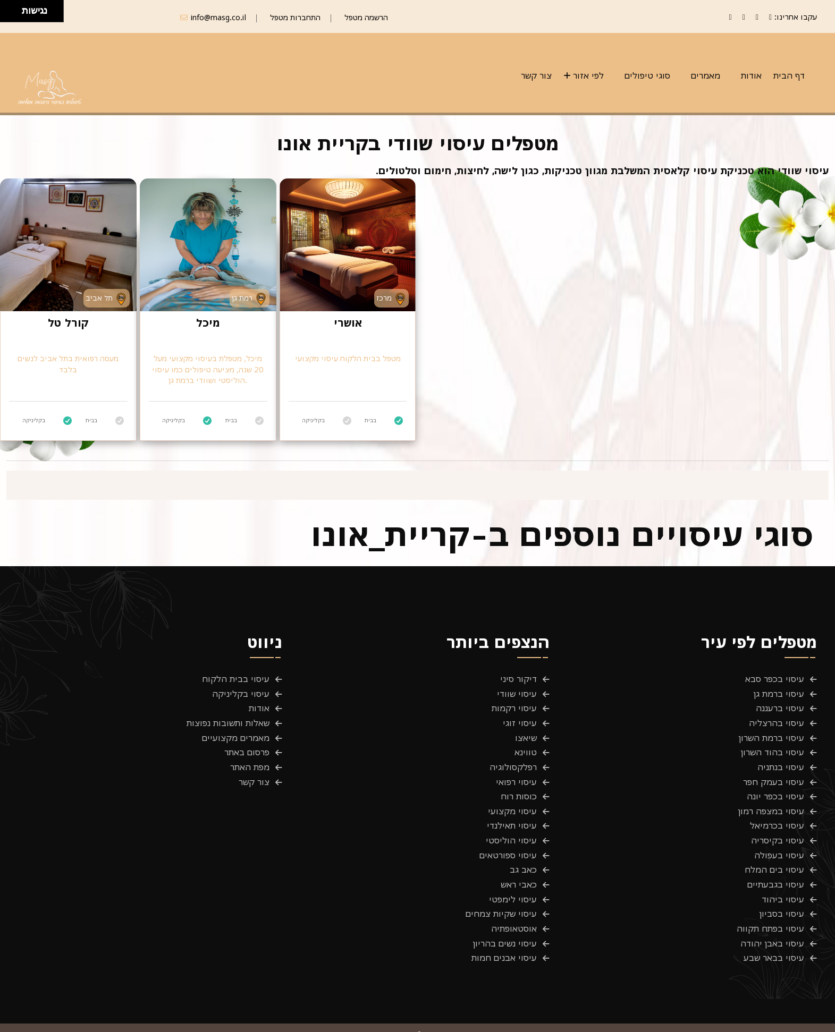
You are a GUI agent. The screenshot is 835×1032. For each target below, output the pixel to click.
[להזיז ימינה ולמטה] (14, 14)
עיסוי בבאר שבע (774, 931)
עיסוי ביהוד (783, 878)
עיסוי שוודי (517, 692)
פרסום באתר (246, 745)
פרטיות (804, 1017)
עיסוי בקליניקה (240, 692)
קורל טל (68, 322)
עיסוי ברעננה (780, 706)
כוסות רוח (519, 785)
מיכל (208, 322)
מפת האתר (249, 759)
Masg (199, 1017)
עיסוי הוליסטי (511, 825)
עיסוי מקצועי (512, 799)
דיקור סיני (518, 679)
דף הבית (789, 75)
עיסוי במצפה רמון (771, 799)
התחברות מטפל (295, 17)
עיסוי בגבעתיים (775, 865)
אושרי (347, 322)
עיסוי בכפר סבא (774, 679)
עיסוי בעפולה (779, 838)
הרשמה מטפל (366, 17)
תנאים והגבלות (748, 1017)
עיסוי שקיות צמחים (501, 892)
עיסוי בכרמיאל (777, 812)
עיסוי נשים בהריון (505, 918)
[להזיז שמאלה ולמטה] (8, 14)
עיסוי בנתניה (780, 759)
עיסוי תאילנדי (512, 812)
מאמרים (705, 75)
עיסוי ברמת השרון (771, 732)
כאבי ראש (519, 865)
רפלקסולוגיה (513, 759)
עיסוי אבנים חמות (504, 931)
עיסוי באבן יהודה (772, 918)
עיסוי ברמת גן (779, 692)
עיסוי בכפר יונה (775, 785)
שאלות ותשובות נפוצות (228, 719)
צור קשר (536, 75)
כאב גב (523, 852)
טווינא (526, 745)
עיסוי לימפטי (513, 878)
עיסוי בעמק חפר (773, 772)
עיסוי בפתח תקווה (770, 905)
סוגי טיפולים (647, 75)
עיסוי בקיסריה (777, 825)
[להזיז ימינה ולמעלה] (14, 8)
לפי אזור (588, 75)
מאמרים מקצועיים (235, 732)
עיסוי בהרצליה (776, 719)
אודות (751, 75)
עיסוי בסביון (782, 892)
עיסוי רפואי (516, 772)
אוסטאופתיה (514, 905)
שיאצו (526, 732)
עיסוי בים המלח (774, 852)
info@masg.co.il (218, 17)
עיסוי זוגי (520, 719)
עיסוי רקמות (514, 706)
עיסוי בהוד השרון (772, 745)
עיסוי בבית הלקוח (235, 679)
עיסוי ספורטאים (508, 838)
